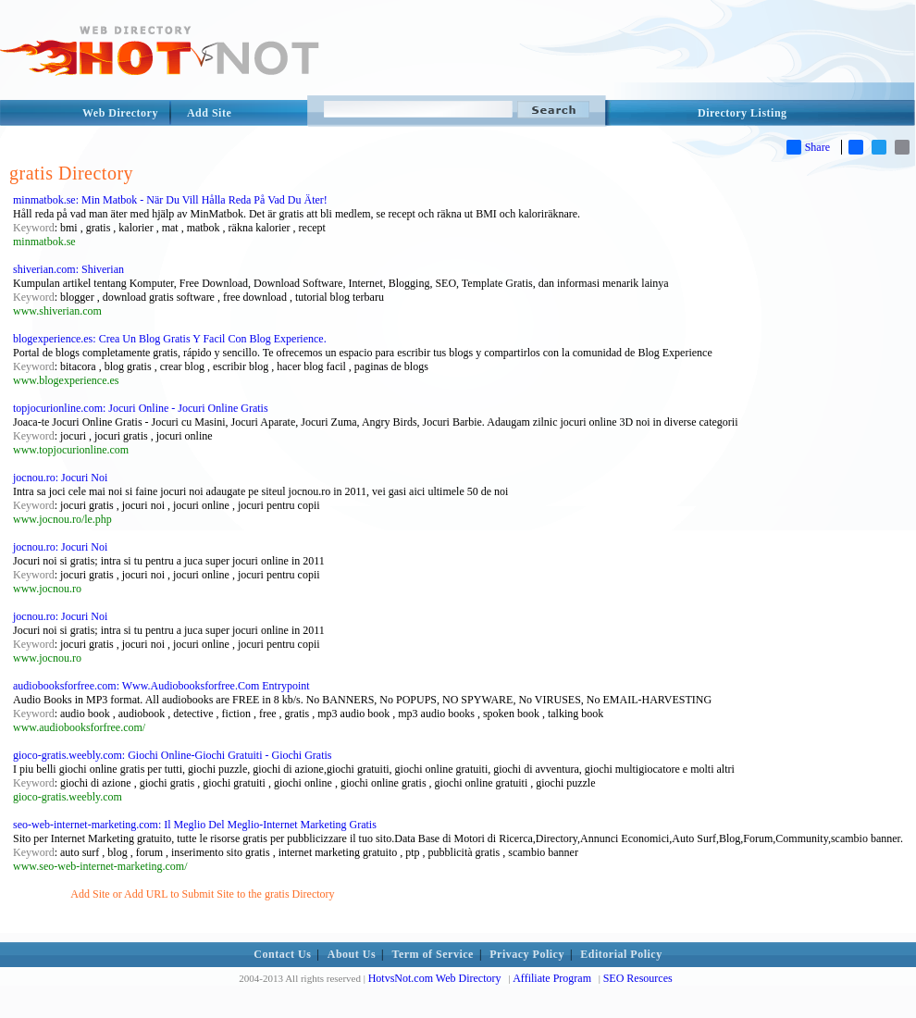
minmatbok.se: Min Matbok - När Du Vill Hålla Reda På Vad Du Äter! (170, 199)
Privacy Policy (526, 954)
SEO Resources (638, 978)
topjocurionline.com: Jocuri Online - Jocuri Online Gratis (140, 408)
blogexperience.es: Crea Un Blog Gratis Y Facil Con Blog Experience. (170, 338)
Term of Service (433, 954)
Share (808, 147)
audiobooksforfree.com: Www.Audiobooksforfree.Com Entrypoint (161, 685)
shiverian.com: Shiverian (68, 269)
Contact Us (282, 954)
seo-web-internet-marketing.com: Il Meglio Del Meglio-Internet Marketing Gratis (195, 824)
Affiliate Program (552, 978)
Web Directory (120, 112)
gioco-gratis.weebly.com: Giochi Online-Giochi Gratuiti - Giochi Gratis (172, 755)
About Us (352, 954)
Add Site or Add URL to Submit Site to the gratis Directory (202, 894)
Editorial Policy (621, 954)
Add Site (209, 112)
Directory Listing (742, 112)
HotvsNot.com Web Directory (434, 978)
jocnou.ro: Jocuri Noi (60, 477)
